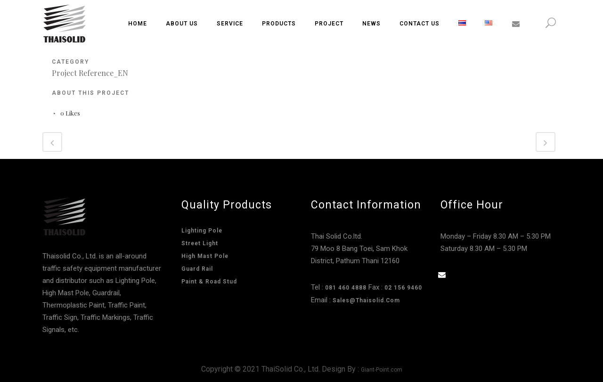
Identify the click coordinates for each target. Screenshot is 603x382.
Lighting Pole (201, 230)
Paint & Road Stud (209, 281)
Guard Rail (197, 269)
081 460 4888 (346, 287)
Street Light (199, 243)
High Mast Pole (204, 256)
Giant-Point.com (381, 369)
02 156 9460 (403, 287)
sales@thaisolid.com (366, 300)
